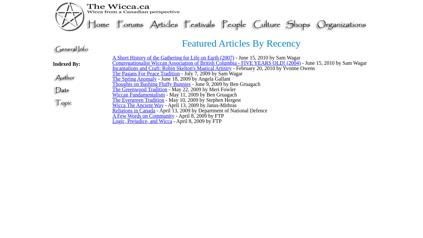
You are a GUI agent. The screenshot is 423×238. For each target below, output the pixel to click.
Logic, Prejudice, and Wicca (142, 121)
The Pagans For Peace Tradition (146, 73)
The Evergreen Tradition (138, 100)
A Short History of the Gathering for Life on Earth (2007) (173, 57)
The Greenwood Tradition (139, 89)
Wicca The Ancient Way (138, 105)
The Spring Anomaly (134, 79)
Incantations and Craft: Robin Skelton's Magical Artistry (172, 68)
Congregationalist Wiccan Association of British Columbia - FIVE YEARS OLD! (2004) (206, 63)
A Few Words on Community (143, 116)
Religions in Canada (133, 110)
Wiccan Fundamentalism (138, 95)
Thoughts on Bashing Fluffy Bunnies (151, 84)
